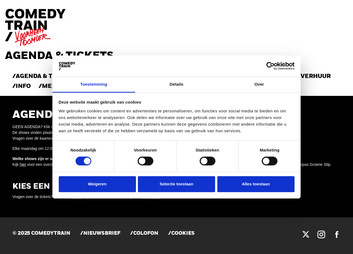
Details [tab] (176, 84)
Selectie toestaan (177, 184)
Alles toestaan (256, 184)
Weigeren (97, 184)
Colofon (145, 233)
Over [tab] (259, 84)
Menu (51, 86)
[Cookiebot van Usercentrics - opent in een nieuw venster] (270, 66)
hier (23, 164)
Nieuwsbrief (101, 233)
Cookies (183, 233)
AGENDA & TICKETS (45, 76)
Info (23, 86)
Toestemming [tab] (93, 84)
